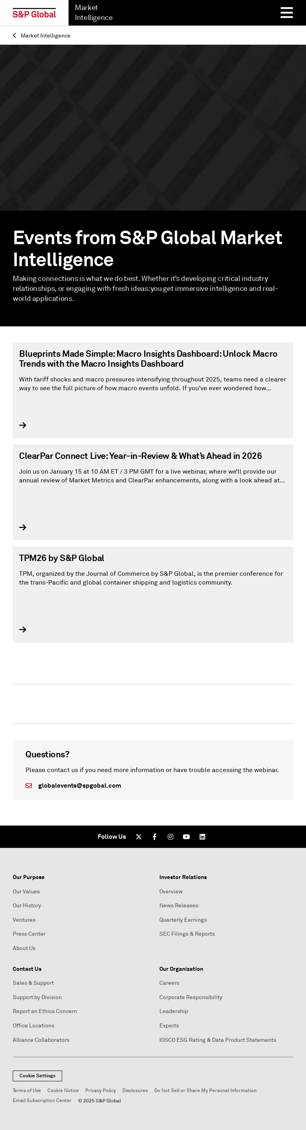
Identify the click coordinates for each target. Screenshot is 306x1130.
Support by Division (37, 997)
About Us (24, 948)
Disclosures (135, 1091)
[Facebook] (154, 836)
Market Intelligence (42, 35)
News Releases (178, 905)
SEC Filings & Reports (187, 933)
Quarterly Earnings (183, 920)
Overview (171, 891)
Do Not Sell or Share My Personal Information (205, 1091)
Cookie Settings (37, 1076)
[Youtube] (186, 836)
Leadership (173, 1011)
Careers (169, 983)
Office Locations (33, 1025)
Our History (27, 905)
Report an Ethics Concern (45, 1011)
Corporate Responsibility (190, 997)
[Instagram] (170, 836)
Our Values (26, 891)
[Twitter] (138, 836)
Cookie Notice (63, 1091)
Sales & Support (33, 983)
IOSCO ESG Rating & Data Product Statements (217, 1040)
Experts (169, 1025)
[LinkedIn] (202, 836)
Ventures (24, 920)
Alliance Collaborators (41, 1040)
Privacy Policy (100, 1091)
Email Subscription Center (42, 1101)
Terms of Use (27, 1091)
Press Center (29, 933)
